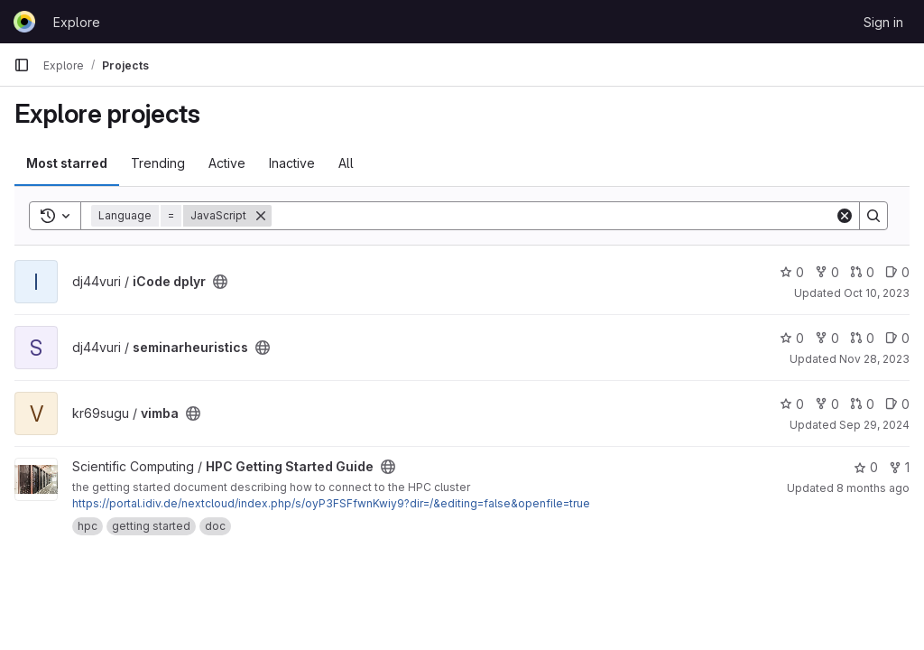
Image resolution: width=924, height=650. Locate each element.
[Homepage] (24, 21)
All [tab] (346, 163)
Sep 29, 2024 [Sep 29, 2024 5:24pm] (874, 425)
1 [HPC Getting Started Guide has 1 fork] (899, 467)
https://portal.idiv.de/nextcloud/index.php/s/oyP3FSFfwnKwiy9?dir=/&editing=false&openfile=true (331, 503)
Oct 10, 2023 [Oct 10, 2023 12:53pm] (877, 293)
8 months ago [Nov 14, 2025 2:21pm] (873, 488)
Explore (76, 22)
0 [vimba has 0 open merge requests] (862, 404)
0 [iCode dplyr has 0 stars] (792, 272)
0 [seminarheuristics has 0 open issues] (897, 338)
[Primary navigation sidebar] (21, 65)
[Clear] (844, 216)
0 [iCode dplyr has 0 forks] (827, 272)
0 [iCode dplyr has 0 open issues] (897, 272)
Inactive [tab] (292, 163)
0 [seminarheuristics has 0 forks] (827, 338)
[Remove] (261, 216)
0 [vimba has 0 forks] (827, 404)
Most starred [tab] (66, 163)
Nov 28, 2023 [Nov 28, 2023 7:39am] (874, 359)
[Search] (553, 216)
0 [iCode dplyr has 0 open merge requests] (862, 272)
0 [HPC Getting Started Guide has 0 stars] (866, 467)
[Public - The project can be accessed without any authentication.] (220, 281)
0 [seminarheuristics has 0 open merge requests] (862, 338)
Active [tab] (226, 163)
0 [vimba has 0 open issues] (897, 404)
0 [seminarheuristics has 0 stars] (792, 338)
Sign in (883, 22)
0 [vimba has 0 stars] (792, 404)
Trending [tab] (158, 163)
